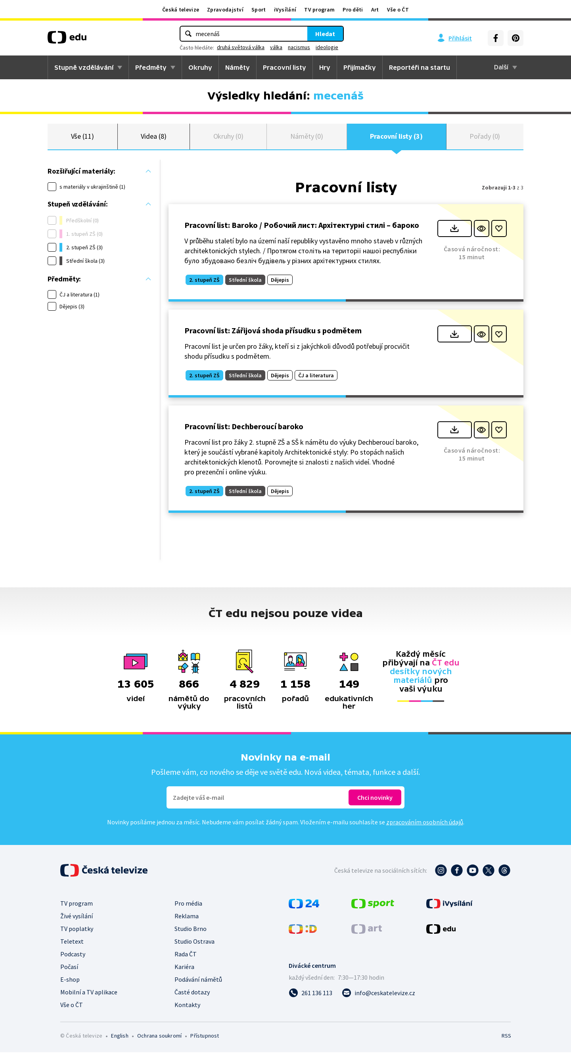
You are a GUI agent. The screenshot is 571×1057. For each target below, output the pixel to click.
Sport (258, 9)
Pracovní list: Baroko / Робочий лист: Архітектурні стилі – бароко (301, 229)
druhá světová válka (240, 47)
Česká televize (180, 9)
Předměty (151, 67)
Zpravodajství (225, 9)
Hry (324, 67)
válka (276, 47)
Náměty (237, 67)
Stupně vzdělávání (83, 67)
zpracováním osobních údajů (424, 827)
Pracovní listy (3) (396, 138)
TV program (319, 9)
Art (375, 9)
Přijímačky (359, 67)
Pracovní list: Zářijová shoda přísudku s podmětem (273, 335)
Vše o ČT (398, 9)
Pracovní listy (284, 67)
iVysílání (285, 9)
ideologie (327, 47)
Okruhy (200, 67)
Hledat (325, 34)
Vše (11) (82, 138)
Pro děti (353, 9)
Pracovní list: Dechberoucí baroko (243, 431)
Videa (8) (153, 138)
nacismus (299, 47)
